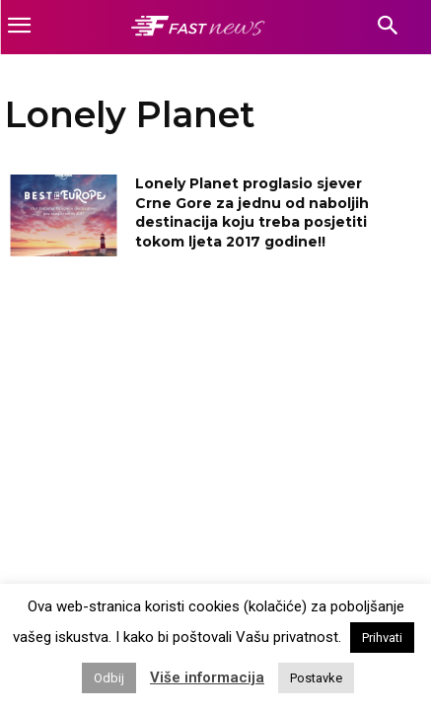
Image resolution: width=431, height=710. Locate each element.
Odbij (109, 678)
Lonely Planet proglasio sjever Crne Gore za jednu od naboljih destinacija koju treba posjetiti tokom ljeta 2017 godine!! (252, 212)
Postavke (316, 678)
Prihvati (382, 637)
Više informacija (207, 677)
